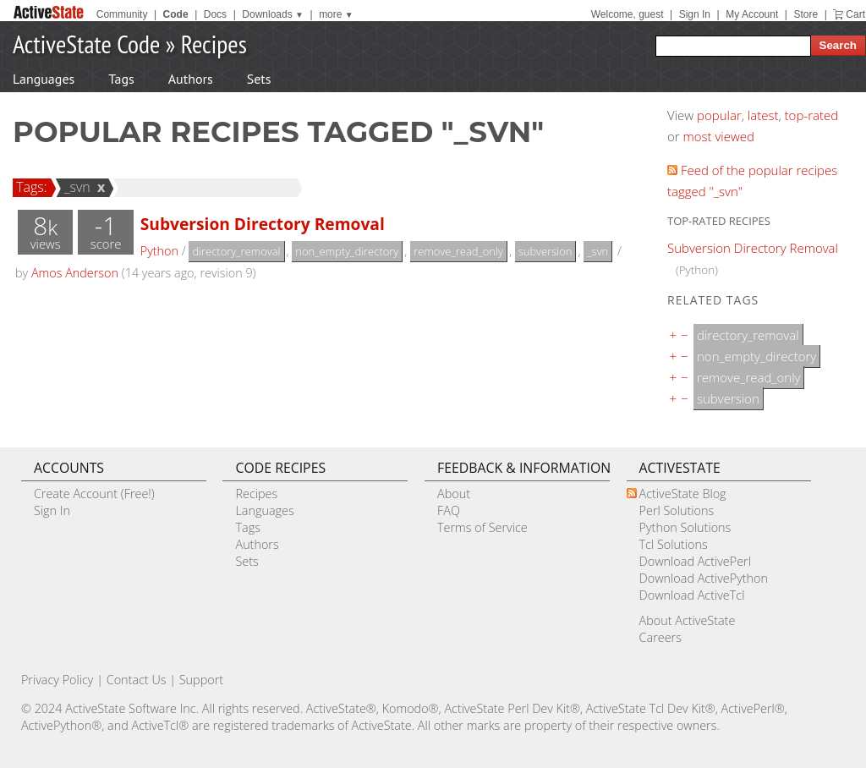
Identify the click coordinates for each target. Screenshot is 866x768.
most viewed (718, 136)
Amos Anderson (74, 273)
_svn (75, 187)
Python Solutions (685, 527)
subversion (545, 251)
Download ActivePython (703, 578)
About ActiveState (687, 620)
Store (805, 14)
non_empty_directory (346, 251)
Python (159, 251)
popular (719, 115)
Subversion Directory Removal (262, 223)
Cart (855, 14)
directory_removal (236, 251)
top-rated (812, 115)
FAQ (448, 510)
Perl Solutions (677, 510)
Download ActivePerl (695, 561)
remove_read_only (458, 251)
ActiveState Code (86, 43)
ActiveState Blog (682, 493)
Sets (259, 78)
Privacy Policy (57, 680)
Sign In (694, 14)
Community (122, 14)
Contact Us (137, 680)
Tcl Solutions (673, 544)
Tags (121, 78)
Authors (190, 78)
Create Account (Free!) (94, 493)
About (453, 493)
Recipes (214, 43)
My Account (752, 14)
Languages (43, 78)
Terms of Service (482, 527)
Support (201, 680)
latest (763, 115)
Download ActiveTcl (692, 595)
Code (176, 14)
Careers (660, 637)
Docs (215, 14)
